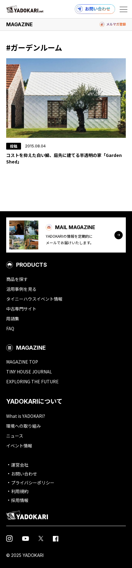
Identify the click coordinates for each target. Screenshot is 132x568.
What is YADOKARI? (25, 416)
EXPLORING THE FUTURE (32, 381)
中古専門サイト (21, 309)
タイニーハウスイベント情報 (34, 299)
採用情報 (19, 500)
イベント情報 (19, 445)
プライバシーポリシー (32, 483)
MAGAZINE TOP (22, 362)
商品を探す (17, 279)
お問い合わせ (24, 474)
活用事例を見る (21, 289)
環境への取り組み (23, 426)
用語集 (12, 318)
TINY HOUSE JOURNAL (29, 371)
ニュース (14, 436)
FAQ (10, 328)
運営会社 (19, 465)
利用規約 (19, 491)
